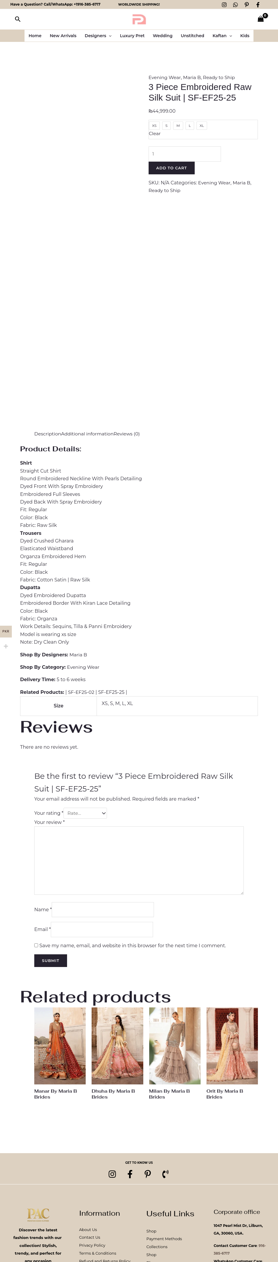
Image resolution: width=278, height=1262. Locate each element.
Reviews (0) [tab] (128, 434)
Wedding (163, 35)
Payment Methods (164, 1241)
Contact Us (89, 1240)
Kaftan (222, 36)
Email (42, 931)
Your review (49, 822)
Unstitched (192, 35)
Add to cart (171, 168)
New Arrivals (63, 35)
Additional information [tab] (89, 434)
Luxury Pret (132, 35)
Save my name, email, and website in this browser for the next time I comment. (132, 947)
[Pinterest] (246, 4)
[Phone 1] (165, 1176)
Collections (157, 1249)
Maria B (193, 77)
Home (35, 35)
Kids (244, 35)
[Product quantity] (185, 154)
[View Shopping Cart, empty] (260, 19)
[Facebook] (258, 4)
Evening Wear (165, 77)
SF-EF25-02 (81, 692)
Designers (98, 36)
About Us (88, 1232)
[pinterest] (148, 1176)
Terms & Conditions (97, 1255)
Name (43, 911)
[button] (18, 19)
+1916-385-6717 (87, 4)
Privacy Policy (92, 1247)
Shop (152, 1233)
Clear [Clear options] (155, 133)
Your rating (49, 813)
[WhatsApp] (235, 4)
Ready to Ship (220, 77)
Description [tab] (48, 434)
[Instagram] (224, 4)
